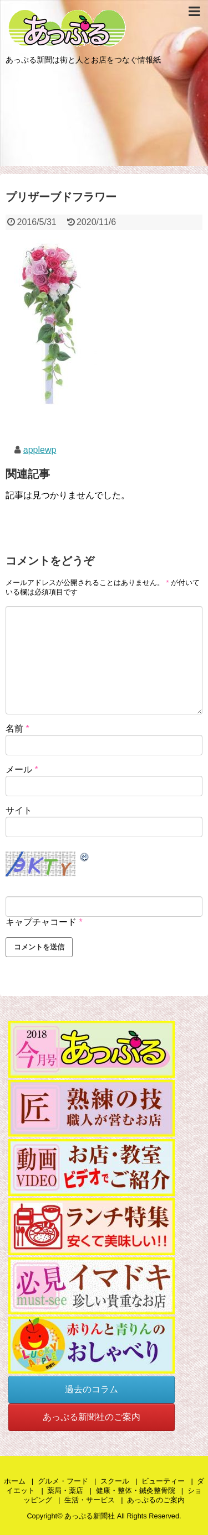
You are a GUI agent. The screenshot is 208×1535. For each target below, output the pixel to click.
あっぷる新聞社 (89, 1516)
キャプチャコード (41, 922)
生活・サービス (89, 1500)
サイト (19, 810)
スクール (114, 1481)
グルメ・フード (63, 1481)
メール (22, 769)
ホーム (15, 1481)
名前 (17, 728)
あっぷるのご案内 (156, 1500)
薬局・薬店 (65, 1490)
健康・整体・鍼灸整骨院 (135, 1490)
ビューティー (163, 1481)
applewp (40, 450)
